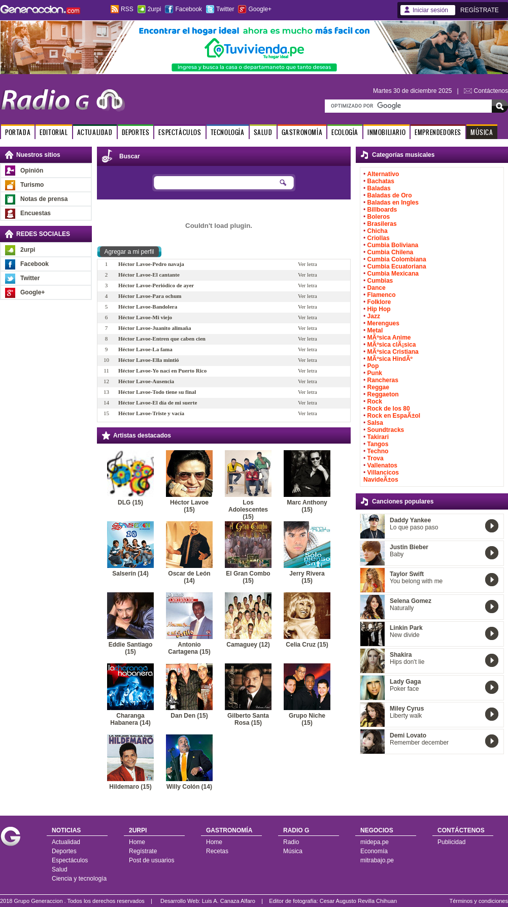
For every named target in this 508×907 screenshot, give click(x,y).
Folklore (379, 302)
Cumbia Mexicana (393, 273)
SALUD (263, 132)
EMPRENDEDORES (438, 132)
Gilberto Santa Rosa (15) (248, 719)
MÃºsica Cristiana (393, 351)
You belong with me (416, 581)
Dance (376, 287)
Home (137, 842)
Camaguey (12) (247, 644)
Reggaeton (383, 394)
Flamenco (381, 294)
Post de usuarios (151, 860)
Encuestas (35, 213)
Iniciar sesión (430, 10)
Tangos (378, 444)
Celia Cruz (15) (307, 644)
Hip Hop (379, 309)
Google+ (260, 9)
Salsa (375, 422)
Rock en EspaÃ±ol (394, 415)
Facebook (188, 9)
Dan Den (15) (189, 715)
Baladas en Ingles (393, 202)
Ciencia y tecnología (79, 878)
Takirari (378, 437)
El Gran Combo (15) (248, 577)
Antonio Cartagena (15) (189, 648)
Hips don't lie (407, 661)
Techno (378, 451)
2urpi (154, 9)
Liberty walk (406, 715)
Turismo (32, 184)
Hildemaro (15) (130, 786)
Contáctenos (491, 90)
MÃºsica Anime (389, 337)
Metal (375, 330)
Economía (374, 851)
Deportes (64, 851)
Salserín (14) (130, 573)
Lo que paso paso (414, 527)
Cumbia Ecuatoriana (396, 266)
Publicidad (451, 842)
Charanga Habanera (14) (130, 719)
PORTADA (17, 132)
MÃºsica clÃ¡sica (391, 344)
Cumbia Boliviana (393, 245)
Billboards (382, 209)
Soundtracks (385, 429)
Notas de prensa (43, 199)
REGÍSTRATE (479, 10)
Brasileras (382, 223)
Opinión (31, 170)
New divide (405, 635)
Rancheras (382, 380)
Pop (373, 365)
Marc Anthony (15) (307, 506)
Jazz (373, 316)
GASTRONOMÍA (302, 132)
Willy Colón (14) (189, 786)
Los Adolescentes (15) (248, 509)
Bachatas (380, 181)
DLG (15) (130, 502)
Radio (291, 842)
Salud (59, 869)
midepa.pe (374, 842)
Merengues (383, 323)
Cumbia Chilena (390, 252)
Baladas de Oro (389, 195)
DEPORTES (136, 132)
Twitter (225, 9)
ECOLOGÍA (344, 132)
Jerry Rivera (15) (306, 577)
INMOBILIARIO (386, 132)
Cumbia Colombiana (396, 259)
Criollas (378, 238)
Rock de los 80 (388, 408)
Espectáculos (70, 860)
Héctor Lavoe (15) (189, 506)
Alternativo (383, 174)
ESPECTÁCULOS (179, 132)
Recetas (217, 851)
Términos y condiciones (478, 901)
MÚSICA (481, 132)
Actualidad (66, 842)
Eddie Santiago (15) (131, 648)
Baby (396, 554)
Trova (375, 458)
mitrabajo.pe (377, 860)
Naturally (402, 608)
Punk (374, 373)
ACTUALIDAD (95, 132)
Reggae (378, 387)
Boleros (378, 216)
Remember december (419, 742)
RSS (127, 9)
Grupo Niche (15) (307, 719)
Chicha (377, 230)
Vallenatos (382, 465)
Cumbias (380, 280)
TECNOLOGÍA (228, 132)
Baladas (379, 188)
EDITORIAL (53, 132)
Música (292, 851)
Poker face (404, 688)
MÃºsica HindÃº (390, 358)
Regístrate (143, 851)
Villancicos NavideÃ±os (381, 476)
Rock (374, 401)
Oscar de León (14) (189, 577)
